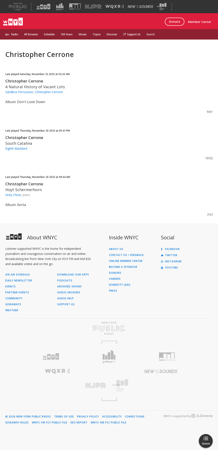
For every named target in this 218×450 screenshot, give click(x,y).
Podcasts (64, 280)
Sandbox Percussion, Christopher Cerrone (34, 92)
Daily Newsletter (18, 280)
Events (10, 286)
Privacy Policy (88, 416)
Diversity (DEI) (120, 285)
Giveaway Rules (17, 422)
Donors (115, 273)
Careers (115, 279)
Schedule (49, 34)
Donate (174, 22)
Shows (83, 34)
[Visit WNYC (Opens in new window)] (43, 6)
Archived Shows (69, 286)
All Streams (31, 34)
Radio (14, 34)
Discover (112, 34)
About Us (116, 249)
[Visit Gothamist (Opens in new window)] (59, 6)
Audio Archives (68, 292)
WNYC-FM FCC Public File (49, 422)
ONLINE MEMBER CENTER (126, 261)
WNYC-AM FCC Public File (108, 422)
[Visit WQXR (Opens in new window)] (114, 7)
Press (113, 291)
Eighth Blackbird (16, 148)
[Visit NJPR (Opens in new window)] (93, 6)
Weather (11, 310)
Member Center (199, 22)
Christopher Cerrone (24, 81)
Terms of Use (64, 416)
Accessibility (112, 416)
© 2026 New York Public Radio (28, 416)
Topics (97, 34)
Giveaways (13, 304)
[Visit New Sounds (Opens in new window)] (140, 6)
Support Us (132, 34)
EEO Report (78, 422)
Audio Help (65, 298)
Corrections (135, 416)
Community (14, 298)
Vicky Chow (13, 195)
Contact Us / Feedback (126, 255)
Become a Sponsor (123, 267)
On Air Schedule (17, 274)
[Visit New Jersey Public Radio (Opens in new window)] (57, 385)
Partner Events (17, 292)
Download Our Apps (73, 274)
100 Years (67, 34)
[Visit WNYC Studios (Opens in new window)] (75, 6)
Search (150, 34)
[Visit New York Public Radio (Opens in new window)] (109, 328)
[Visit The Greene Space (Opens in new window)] (161, 6)
